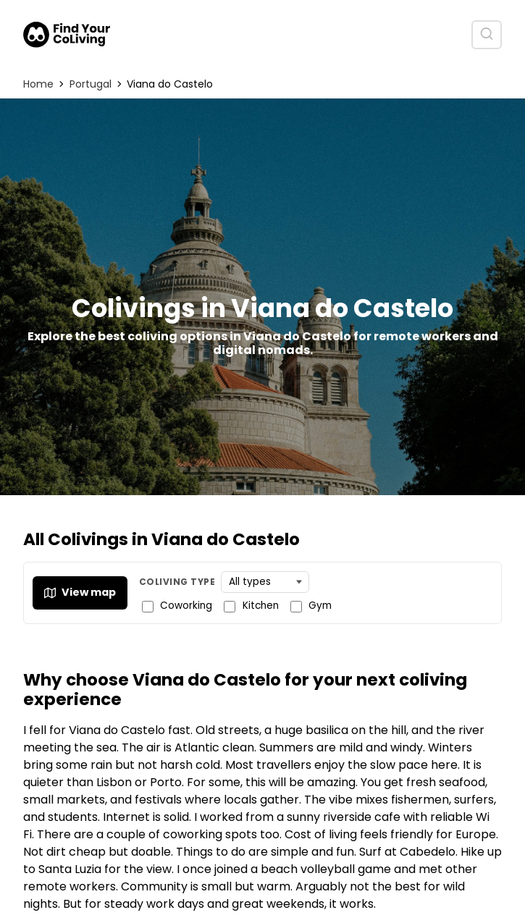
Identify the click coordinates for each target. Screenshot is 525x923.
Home (38, 84)
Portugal (91, 84)
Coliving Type (177, 582)
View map (80, 592)
